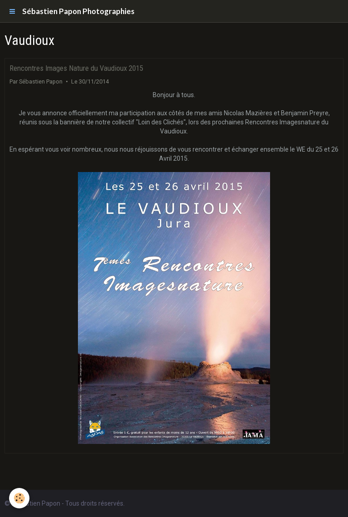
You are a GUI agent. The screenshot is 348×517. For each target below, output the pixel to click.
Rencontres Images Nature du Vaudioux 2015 (76, 68)
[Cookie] (19, 498)
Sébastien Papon (41, 81)
